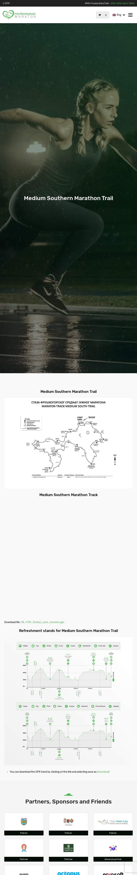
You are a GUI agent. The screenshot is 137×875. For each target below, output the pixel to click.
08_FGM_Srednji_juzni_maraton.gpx (42, 622)
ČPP (7, 3)
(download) (103, 771)
